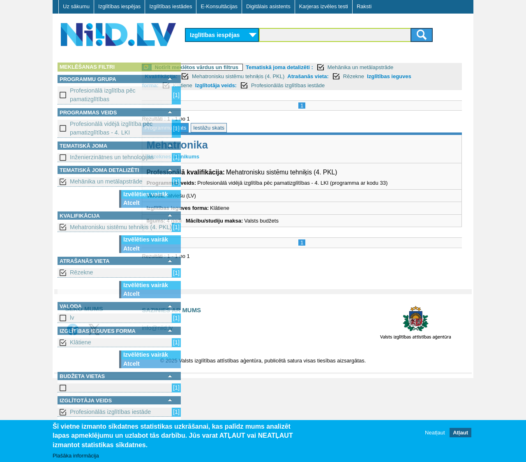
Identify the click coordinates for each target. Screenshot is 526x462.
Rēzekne (81, 272)
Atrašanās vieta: (353, 76)
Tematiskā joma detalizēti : (325, 67)
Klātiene (80, 342)
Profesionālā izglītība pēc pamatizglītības (103, 94)
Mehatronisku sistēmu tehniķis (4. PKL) (121, 227)
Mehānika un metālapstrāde (106, 181)
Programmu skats (211, 128)
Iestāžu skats (254, 128)
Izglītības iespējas (119, 6)
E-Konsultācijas (219, 6)
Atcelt (131, 203)
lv (72, 317)
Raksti (364, 6)
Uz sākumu (76, 6)
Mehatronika (222, 145)
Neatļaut (435, 433)
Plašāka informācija (76, 456)
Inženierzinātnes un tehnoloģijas (112, 157)
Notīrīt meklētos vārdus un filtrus (242, 67)
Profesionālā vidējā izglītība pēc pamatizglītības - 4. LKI (111, 128)
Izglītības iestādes (170, 6)
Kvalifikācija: (206, 76)
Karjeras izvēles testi (323, 6)
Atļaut (460, 433)
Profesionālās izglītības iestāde (110, 412)
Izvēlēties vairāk (145, 194)
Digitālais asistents (268, 6)
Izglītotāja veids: (261, 85)
